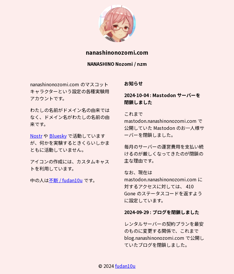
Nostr (36, 135)
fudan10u (125, 265)
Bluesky (58, 135)
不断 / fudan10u (66, 180)
